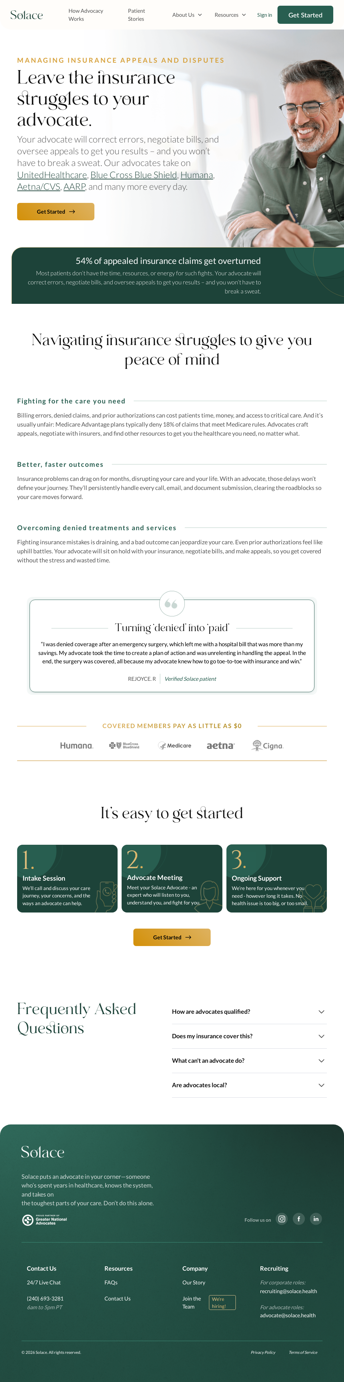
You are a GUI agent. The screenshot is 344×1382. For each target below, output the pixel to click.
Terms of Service (303, 1352)
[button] (187, 14)
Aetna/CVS (38, 186)
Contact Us (117, 1298)
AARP (74, 186)
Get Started (305, 15)
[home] (27, 14)
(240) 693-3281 (45, 1298)
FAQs (111, 1282)
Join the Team (191, 1302)
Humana (196, 174)
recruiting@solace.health (288, 1291)
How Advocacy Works (86, 14)
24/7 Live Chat (44, 1282)
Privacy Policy (263, 1352)
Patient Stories (136, 14)
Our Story (193, 1282)
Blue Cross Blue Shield (133, 174)
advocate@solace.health (288, 1315)
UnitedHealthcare (52, 174)
